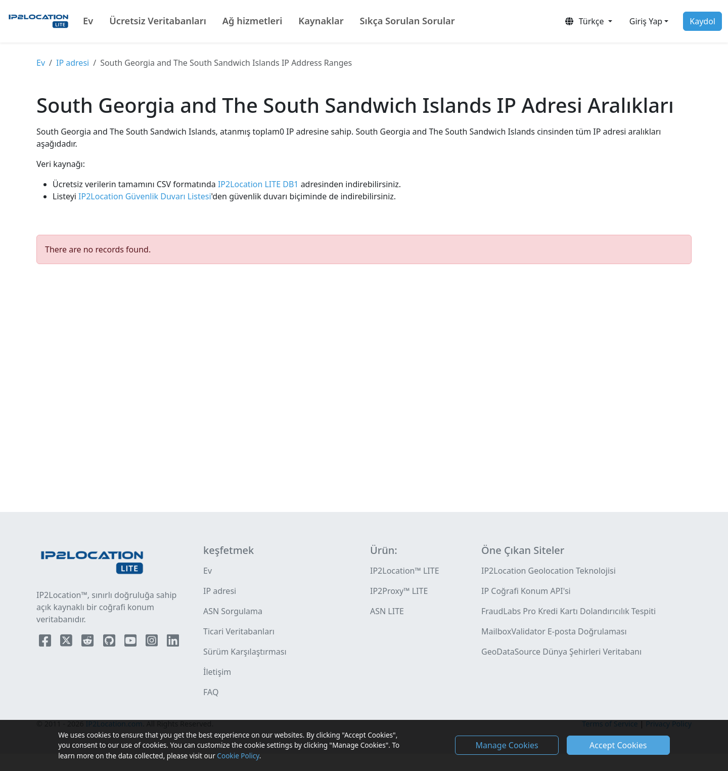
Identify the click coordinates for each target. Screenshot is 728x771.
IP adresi (72, 62)
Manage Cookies (506, 745)
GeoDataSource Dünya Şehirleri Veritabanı (561, 651)
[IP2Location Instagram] (152, 642)
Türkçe (585, 21)
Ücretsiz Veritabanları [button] (157, 21)
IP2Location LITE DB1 (257, 184)
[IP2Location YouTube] (131, 642)
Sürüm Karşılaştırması (245, 651)
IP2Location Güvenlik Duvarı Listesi (143, 196)
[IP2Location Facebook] (46, 642)
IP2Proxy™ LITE (399, 590)
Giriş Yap (645, 21)
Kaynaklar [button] (320, 21)
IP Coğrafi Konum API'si (526, 590)
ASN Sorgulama (232, 611)
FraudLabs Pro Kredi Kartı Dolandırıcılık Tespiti (568, 611)
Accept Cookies (618, 745)
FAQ (210, 692)
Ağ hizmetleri (252, 21)
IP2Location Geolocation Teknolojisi (548, 570)
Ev (88, 21)
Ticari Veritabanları (239, 631)
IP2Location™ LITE (404, 570)
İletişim (217, 671)
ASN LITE (387, 611)
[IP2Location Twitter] (67, 642)
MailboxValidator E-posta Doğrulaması (554, 631)
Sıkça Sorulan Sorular (407, 21)
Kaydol (702, 21)
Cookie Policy (238, 755)
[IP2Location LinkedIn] (172, 642)
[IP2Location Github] (110, 642)
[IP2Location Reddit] (88, 642)
